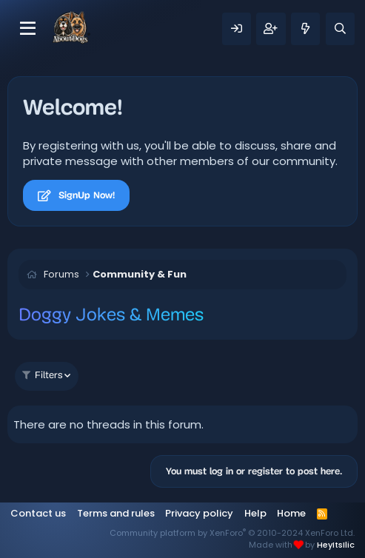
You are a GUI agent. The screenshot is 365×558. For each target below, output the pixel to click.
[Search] (340, 29)
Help (255, 513)
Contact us (38, 513)
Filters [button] (42, 375)
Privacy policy (199, 513)
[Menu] (27, 29)
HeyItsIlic (336, 545)
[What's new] (305, 29)
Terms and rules (116, 513)
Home (291, 513)
